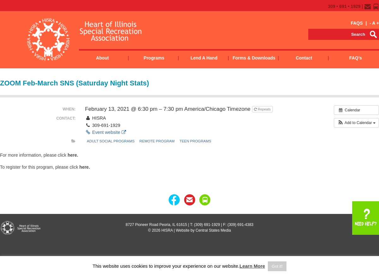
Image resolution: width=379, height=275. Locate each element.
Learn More (252, 266)
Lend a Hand (203, 57)
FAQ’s (355, 57)
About (102, 57)
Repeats (263, 109)
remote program (157, 141)
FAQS (357, 23)
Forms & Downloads (253, 57)
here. (73, 155)
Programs (154, 57)
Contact (304, 57)
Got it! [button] (277, 266)
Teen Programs (195, 141)
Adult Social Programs (111, 141)
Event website (105, 132)
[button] (356, 122)
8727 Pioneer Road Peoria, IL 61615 (156, 224)
